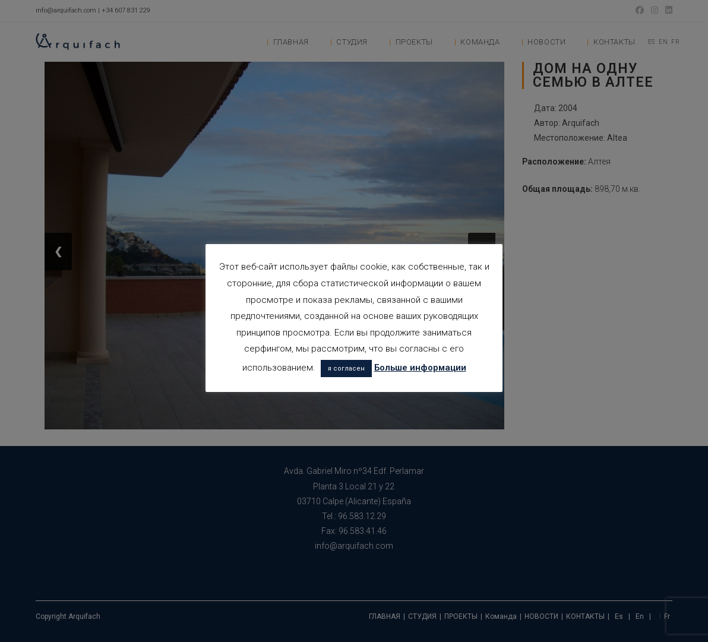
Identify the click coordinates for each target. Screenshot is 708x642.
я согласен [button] (346, 368)
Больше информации (420, 367)
